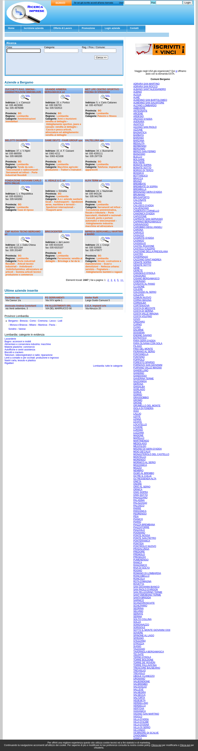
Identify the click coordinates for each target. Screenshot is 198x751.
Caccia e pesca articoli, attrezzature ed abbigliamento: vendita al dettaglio (62, 132)
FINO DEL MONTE (143, 348)
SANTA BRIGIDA (142, 597)
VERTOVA (138, 708)
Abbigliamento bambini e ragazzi (104, 272)
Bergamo (13, 320)
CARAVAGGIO (140, 224)
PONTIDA (138, 543)
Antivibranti (25, 266)
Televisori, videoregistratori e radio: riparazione (29, 355)
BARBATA (138, 135)
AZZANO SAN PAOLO (144, 127)
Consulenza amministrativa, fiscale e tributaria (101, 211)
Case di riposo (26, 210)
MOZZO (137, 467)
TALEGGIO (139, 649)
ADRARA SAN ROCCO (145, 86)
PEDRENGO (140, 513)
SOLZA (137, 622)
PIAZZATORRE (141, 527)
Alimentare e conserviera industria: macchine (28, 344)
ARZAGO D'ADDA (142, 119)
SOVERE (138, 632)
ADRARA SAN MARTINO (146, 83)
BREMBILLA (139, 189)
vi (176, 71)
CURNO (137, 324)
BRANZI (137, 181)
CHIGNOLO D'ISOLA (144, 273)
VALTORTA (139, 697)
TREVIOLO (139, 673)
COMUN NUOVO (142, 297)
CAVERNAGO (140, 257)
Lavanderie (10, 338)
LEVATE (137, 422)
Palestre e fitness (107, 116)
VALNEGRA (139, 692)
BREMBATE (139, 184)
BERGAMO (139, 148)
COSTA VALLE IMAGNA (145, 313)
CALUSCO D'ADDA (143, 205)
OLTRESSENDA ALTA (144, 478)
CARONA (138, 230)
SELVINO (138, 611)
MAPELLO (138, 438)
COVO (136, 319)
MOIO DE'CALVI (141, 451)
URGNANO (139, 678)
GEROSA (138, 384)
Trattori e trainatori (71, 169)
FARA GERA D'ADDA (144, 340)
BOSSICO (138, 173)
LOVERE (138, 427)
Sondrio (12, 329)
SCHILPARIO (140, 605)
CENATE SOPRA (142, 262)
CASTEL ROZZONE (143, 246)
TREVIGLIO (139, 670)
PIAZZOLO (139, 530)
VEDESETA (139, 700)
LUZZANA (138, 432)
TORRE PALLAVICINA (145, 665)
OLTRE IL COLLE (142, 476)
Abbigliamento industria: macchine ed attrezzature (99, 225)
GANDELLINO (140, 370)
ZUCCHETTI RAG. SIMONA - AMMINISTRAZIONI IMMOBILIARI (23, 90)
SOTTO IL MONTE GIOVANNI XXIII (151, 630)
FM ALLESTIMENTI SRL (58, 305)
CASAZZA (138, 235)
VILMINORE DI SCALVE (146, 732)
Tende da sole (25, 167)
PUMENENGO (140, 559)
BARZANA (138, 140)
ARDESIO (138, 116)
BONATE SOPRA (142, 165)
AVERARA (138, 121)
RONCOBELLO (141, 576)
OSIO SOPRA (140, 492)
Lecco (53, 320)
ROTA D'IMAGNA (142, 581)
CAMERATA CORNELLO (146, 211)
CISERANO (139, 281)
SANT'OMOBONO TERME (147, 595)
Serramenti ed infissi (17, 172)
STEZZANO (139, 641)
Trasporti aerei (54, 210)
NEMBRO (138, 470)
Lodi (60, 320)
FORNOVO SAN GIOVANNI (147, 365)
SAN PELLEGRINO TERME (147, 592)
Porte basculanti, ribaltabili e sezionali (103, 214)
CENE (136, 267)
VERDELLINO (140, 703)
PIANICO (138, 519)
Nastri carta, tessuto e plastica (20, 360)
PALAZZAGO (140, 503)
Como (33, 320)
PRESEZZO (139, 557)
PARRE (137, 508)
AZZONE (138, 129)
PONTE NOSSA (141, 535)
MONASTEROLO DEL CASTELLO (151, 454)
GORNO (137, 394)
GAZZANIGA (140, 381)
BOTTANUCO (140, 175)
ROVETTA (138, 584)
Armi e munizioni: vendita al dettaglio (61, 120)
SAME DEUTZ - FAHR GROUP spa (63, 140)
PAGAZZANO (140, 497)
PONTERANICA (141, 540)
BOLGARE (138, 159)
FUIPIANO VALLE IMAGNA (147, 367)
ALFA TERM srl (93, 180)
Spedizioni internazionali (59, 207)
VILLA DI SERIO (141, 727)
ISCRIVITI (60, 3)
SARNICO (138, 600)
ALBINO (137, 92)
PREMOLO (139, 554)
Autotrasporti (61, 201)
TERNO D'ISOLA (142, 657)
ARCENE (138, 113)
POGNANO (139, 532)
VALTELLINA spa (94, 140)
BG (19, 113)
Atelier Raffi (91, 297)
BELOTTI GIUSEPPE (16, 140)
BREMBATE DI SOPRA (145, 186)
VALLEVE (138, 689)
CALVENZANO (141, 208)
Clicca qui (156, 745)
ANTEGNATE (140, 111)
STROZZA (138, 643)
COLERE (138, 289)
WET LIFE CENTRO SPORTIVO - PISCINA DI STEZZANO (102, 90)
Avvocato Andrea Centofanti (20, 305)
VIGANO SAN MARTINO (146, 714)
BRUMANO (139, 194)
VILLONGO (139, 730)
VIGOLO (137, 716)
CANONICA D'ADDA (143, 213)
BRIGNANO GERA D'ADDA (147, 192)
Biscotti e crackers (14, 352)
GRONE (137, 403)
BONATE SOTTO (142, 167)
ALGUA (137, 94)
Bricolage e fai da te (69, 261)
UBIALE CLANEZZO (143, 676)
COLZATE (138, 294)
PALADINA (138, 500)
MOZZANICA (140, 465)
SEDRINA (138, 608)
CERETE (138, 270)
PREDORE (139, 551)
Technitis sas (12, 297)
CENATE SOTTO (142, 265)
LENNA (137, 419)
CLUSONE (138, 286)
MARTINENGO (141, 440)
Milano (32, 325)
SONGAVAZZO (141, 624)
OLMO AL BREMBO (143, 473)
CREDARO (139, 321)
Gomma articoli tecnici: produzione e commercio (24, 273)
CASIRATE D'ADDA (143, 238)
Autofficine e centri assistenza (20, 349)
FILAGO (137, 346)
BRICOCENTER (53, 231)
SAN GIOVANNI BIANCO (146, 586)
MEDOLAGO (140, 443)
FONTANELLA (140, 354)
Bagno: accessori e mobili (18, 341)
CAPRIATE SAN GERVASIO (148, 219)
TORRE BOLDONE (143, 659)
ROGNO (137, 570)
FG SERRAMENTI (54, 297)
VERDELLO (139, 705)
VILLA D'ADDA (141, 719)
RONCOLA (139, 578)
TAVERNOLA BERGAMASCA (148, 651)
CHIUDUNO (139, 275)
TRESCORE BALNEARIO (146, 668)
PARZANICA (139, 511)
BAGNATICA (139, 132)
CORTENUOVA (141, 305)
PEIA (135, 516)
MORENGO (139, 459)
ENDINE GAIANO (142, 335)
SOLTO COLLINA (142, 619)
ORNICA (137, 489)
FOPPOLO (138, 359)
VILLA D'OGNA (141, 724)
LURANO (138, 430)
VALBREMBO (140, 684)
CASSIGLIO (139, 243)
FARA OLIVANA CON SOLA (147, 343)
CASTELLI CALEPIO (144, 248)
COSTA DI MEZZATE (144, 308)
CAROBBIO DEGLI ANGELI (147, 227)
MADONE (138, 435)
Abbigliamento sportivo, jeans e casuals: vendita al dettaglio (63, 125)
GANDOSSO (140, 376)
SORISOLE (139, 627)
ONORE (137, 484)
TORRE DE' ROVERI (144, 662)
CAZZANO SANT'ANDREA (147, 259)
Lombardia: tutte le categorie (107, 365)
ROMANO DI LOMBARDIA (147, 573)
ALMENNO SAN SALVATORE (148, 102)
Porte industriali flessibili (22, 174)
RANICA (137, 562)
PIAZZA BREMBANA (144, 524)
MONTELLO (139, 457)
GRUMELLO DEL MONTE (146, 405)
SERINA (137, 616)
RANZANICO (140, 565)
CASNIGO (138, 240)
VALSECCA (139, 695)
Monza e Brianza (18, 325)
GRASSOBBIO (141, 397)
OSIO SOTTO (140, 495)
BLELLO (137, 156)
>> (122, 280)
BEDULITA (138, 143)
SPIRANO (138, 638)
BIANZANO (139, 154)
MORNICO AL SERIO (144, 462)
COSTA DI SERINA (143, 311)
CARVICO (138, 232)
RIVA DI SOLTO (141, 568)
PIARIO (137, 522)
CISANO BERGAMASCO (146, 278)
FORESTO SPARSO (143, 362)
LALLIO (137, 413)
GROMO (137, 400)
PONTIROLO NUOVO (144, 546)
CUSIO (137, 327)
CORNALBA (139, 303)
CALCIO (137, 202)
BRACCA (138, 178)
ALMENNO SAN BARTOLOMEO (150, 100)
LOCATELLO (140, 424)
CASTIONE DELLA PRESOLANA (150, 251)
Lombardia (22, 116)
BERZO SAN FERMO (144, 151)
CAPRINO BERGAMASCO (147, 221)
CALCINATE (139, 200)
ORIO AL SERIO (141, 486)
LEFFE (136, 416)
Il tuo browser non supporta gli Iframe (64, 60)
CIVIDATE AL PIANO (144, 284)
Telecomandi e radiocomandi (22, 169)
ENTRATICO (139, 338)
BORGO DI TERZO (143, 170)
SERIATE (138, 614)
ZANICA (137, 738)
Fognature (102, 269)
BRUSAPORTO (141, 197)
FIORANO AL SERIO (144, 351)
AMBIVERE (139, 108)
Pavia (52, 325)
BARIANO (138, 138)
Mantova (42, 325)
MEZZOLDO (139, 446)
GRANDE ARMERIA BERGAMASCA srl (55, 90)
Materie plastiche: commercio (20, 347)
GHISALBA (139, 386)
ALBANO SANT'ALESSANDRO (149, 89)
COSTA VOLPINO (142, 316)
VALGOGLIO (140, 687)
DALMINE (138, 330)
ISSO (136, 411)
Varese (22, 329)
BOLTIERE (138, 162)
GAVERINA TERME (143, 378)
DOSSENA (139, 332)
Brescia (24, 320)
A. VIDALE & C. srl (55, 180)
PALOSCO (138, 505)
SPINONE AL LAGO (143, 635)
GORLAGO (139, 389)
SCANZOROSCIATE (143, 603)
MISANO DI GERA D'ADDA (147, 449)
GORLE (137, 392)
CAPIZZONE (140, 216)
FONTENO (139, 357)
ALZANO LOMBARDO (144, 105)
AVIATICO (138, 124)
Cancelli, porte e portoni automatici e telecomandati (100, 219)
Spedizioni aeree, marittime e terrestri (64, 203)
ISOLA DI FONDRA (143, 408)
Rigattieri (9, 363)
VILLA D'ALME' (141, 722)
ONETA (137, 481)
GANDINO (138, 373)
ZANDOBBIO (140, 735)
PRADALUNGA (141, 549)
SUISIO (137, 646)
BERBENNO (139, 146)
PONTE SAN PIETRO (144, 538)
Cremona (42, 320)
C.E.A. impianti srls (95, 305)
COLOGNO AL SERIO (144, 292)
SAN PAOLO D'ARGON (145, 589)
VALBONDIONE (141, 681)
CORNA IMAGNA (142, 300)
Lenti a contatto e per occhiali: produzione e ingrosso (32, 357)
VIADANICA (139, 711)
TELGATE (138, 654)
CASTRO (138, 254)
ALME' (136, 97)
